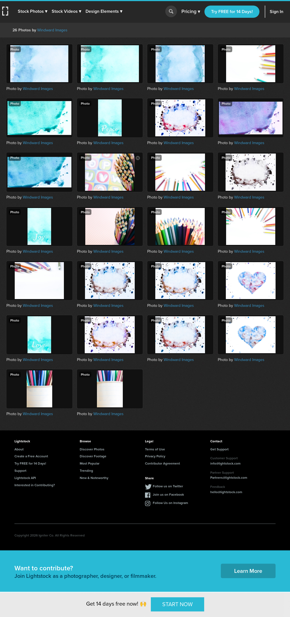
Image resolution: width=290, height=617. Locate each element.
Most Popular (89, 463)
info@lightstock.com (225, 463)
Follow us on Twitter (168, 486)
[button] (32, 11)
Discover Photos (92, 449)
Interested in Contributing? (34, 485)
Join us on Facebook (168, 494)
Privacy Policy (155, 456)
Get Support (219, 449)
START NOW (177, 604)
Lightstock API (25, 477)
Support (20, 470)
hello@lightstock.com (226, 492)
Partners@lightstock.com (228, 477)
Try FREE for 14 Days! (232, 11)
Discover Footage (93, 456)
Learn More (248, 571)
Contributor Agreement (162, 463)
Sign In (276, 11)
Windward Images (52, 30)
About (19, 449)
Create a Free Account (31, 456)
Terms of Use (155, 449)
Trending (86, 470)
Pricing (190, 12)
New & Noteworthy (94, 477)
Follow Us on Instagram (170, 502)
